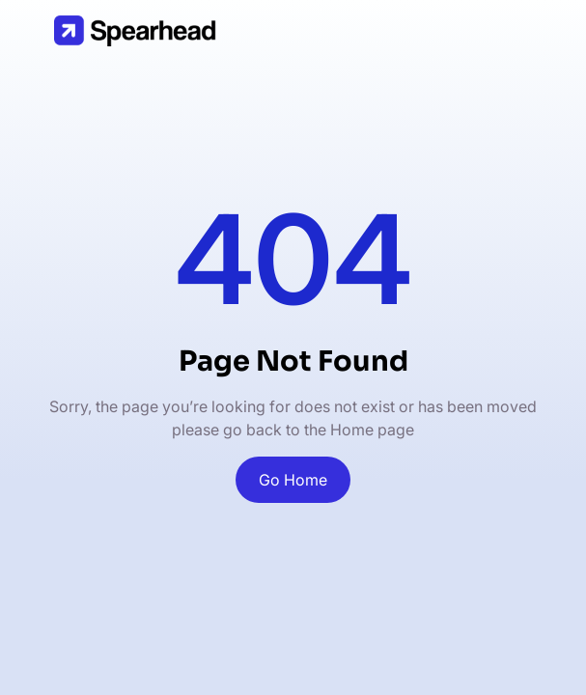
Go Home (293, 479)
